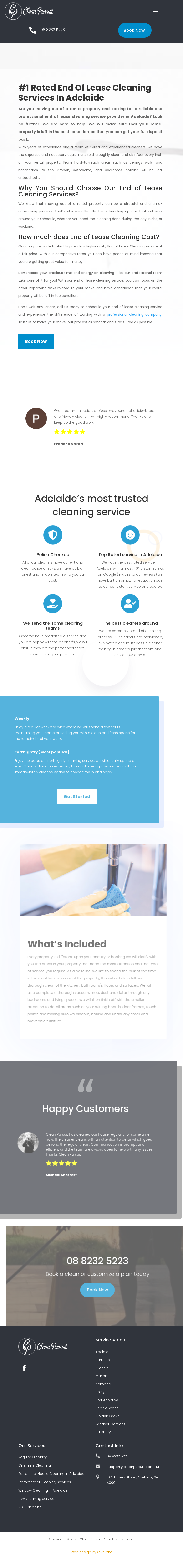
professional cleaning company (134, 314)
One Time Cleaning (34, 1465)
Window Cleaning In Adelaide (43, 1490)
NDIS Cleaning (30, 1507)
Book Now (134, 30)
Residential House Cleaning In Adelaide (51, 1473)
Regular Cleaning (32, 1457)
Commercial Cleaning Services (44, 1482)
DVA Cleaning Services (37, 1498)
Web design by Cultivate (91, 1552)
